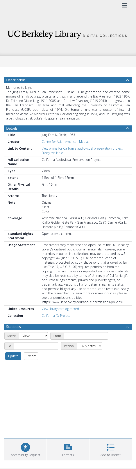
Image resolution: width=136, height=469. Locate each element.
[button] (68, 448)
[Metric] (33, 336)
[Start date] (86, 336)
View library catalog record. (61, 309)
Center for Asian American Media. (65, 141)
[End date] (36, 346)
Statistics (13, 326)
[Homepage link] (68, 33)
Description (15, 80)
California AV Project (56, 315)
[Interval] (89, 346)
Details (12, 128)
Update (13, 356)
